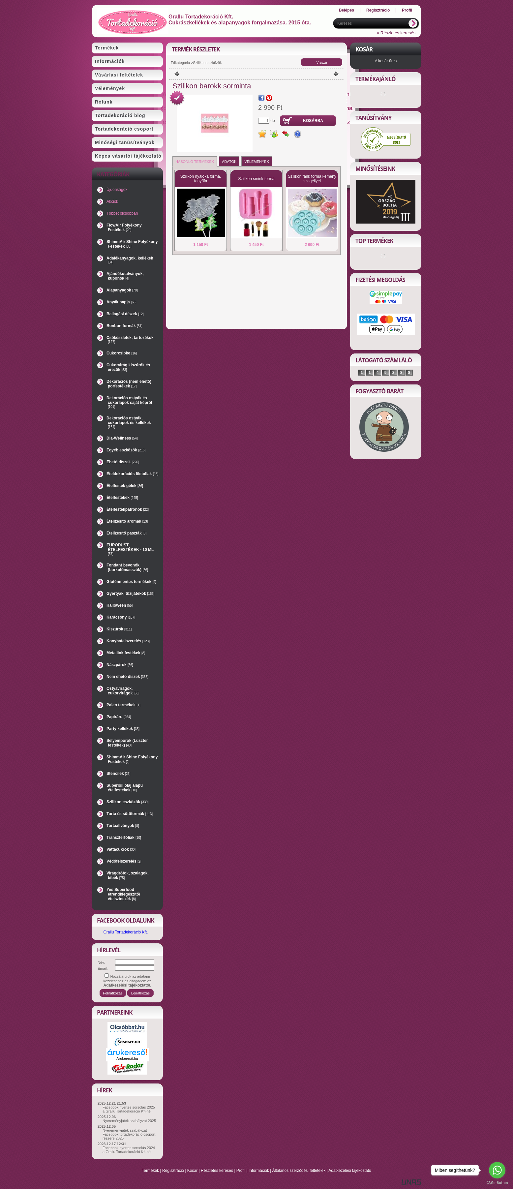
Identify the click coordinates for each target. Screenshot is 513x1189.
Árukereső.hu (127, 1058)
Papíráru (118, 717)
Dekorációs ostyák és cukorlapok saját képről (129, 402)
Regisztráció (173, 1170)
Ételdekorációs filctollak (132, 474)
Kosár (192, 1170)
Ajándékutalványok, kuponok (125, 276)
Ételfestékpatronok (127, 509)
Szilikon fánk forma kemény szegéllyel (312, 178)
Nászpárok (119, 664)
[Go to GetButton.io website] (497, 1182)
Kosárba (313, 120)
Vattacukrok (121, 849)
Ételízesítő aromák (127, 521)
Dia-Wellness (122, 438)
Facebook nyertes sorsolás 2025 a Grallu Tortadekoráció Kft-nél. (129, 1109)
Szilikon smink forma (256, 178)
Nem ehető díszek (127, 676)
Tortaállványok (122, 825)
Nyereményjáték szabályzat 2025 (129, 1121)
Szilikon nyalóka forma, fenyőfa (200, 178)
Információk (259, 1170)
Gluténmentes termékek (131, 581)
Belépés (346, 10)
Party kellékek (122, 728)
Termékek (150, 1170)
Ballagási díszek (125, 314)
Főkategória (180, 63)
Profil (240, 1170)
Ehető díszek (122, 462)
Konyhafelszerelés (128, 641)
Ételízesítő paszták (126, 533)
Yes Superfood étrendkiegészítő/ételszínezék (123, 894)
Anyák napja (121, 302)
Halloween (119, 605)
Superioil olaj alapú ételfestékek (124, 787)
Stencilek (118, 773)
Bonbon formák (124, 325)
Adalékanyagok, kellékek (129, 260)
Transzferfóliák (123, 837)
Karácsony (120, 617)
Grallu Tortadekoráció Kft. (125, 932)
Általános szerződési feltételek (298, 1170)
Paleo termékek (123, 705)
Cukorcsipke (121, 353)
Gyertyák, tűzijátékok (130, 593)
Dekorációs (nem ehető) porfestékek (128, 383)
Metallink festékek (125, 653)
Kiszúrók (119, 629)
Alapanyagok (122, 290)
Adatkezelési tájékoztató (349, 1170)
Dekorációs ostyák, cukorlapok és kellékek (128, 422)
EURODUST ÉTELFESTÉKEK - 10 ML (130, 549)
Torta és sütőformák (129, 813)
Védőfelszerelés (123, 861)
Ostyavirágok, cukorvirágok (122, 690)
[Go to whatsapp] (497, 1170)
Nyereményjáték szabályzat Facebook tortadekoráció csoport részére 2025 (129, 1134)
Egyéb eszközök (125, 450)
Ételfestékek (122, 497)
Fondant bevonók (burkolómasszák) (127, 567)
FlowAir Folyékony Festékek (124, 227)
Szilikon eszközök (127, 802)
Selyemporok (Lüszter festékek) (127, 742)
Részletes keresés (217, 1170)
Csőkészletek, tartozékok (130, 339)
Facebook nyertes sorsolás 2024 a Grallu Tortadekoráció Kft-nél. (129, 1150)
